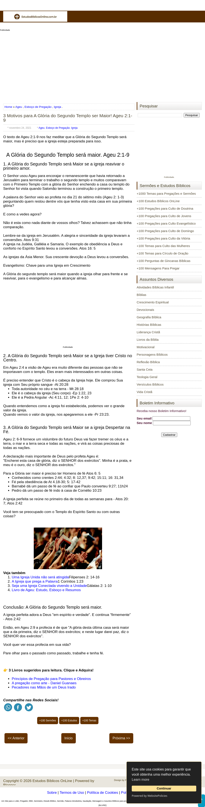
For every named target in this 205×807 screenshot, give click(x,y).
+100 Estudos (69, 720)
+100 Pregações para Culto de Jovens (164, 216)
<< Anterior (16, 738)
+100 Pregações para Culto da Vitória (163, 238)
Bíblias (141, 295)
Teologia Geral (147, 377)
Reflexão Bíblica (148, 362)
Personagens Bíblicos (152, 354)
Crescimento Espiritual (153, 302)
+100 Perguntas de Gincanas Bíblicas (163, 261)
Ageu (18, 106)
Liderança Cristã (148, 332)
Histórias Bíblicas (149, 324)
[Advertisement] (102, 65)
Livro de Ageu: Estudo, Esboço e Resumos (46, 590)
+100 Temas (89, 720)
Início (68, 738)
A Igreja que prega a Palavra (35, 581)
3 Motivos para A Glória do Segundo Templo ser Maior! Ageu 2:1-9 (67, 118)
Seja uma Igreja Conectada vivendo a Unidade (49, 586)
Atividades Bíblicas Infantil (155, 287)
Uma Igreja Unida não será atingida (40, 577)
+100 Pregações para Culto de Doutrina (165, 208)
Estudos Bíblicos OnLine (52, 781)
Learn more (140, 779)
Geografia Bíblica (149, 317)
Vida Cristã (144, 392)
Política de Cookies (102, 793)
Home (8, 106)
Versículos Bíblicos (150, 384)
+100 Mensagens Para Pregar (158, 268)
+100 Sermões (47, 720)
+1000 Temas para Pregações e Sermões (166, 193)
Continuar (164, 788)
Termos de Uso (72, 793)
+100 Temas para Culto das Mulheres (163, 246)
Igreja (57, 106)
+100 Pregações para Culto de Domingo (165, 231)
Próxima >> (121, 738)
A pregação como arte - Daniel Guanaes (44, 683)
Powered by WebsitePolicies (149, 796)
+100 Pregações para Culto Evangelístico (166, 223)
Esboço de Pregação (38, 106)
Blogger (9, 785)
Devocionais (145, 309)
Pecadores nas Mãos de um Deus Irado (44, 687)
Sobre (52, 793)
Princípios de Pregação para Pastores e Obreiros (51, 679)
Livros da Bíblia (148, 339)
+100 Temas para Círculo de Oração (162, 253)
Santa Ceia (144, 369)
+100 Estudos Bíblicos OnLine (158, 201)
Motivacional (145, 347)
